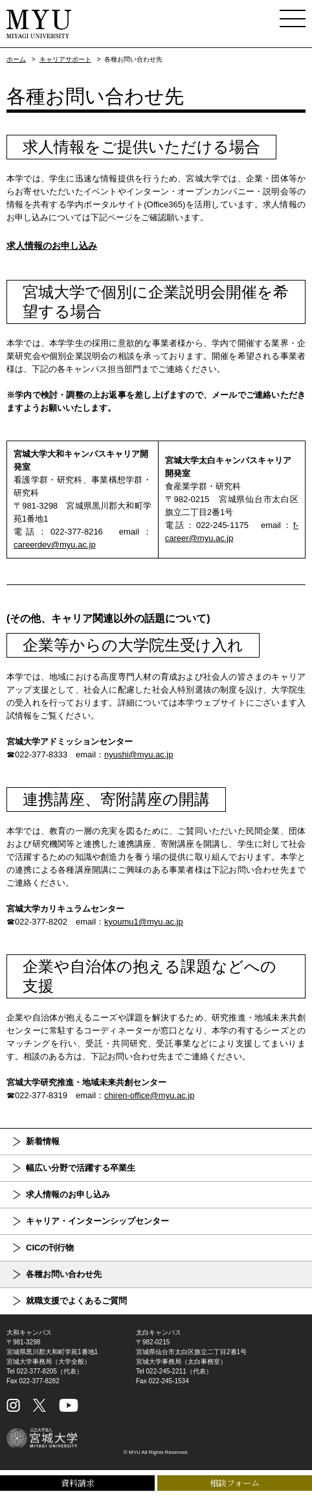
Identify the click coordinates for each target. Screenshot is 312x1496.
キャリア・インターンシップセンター (97, 1221)
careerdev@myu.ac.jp (55, 544)
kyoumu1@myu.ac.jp (143, 921)
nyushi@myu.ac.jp (138, 754)
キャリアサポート (65, 59)
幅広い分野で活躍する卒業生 (80, 1168)
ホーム (16, 59)
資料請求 (78, 1483)
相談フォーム (235, 1483)
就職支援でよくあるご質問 (76, 1301)
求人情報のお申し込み (51, 245)
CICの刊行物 (50, 1247)
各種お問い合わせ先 (64, 1274)
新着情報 (43, 1141)
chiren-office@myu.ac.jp (149, 1095)
